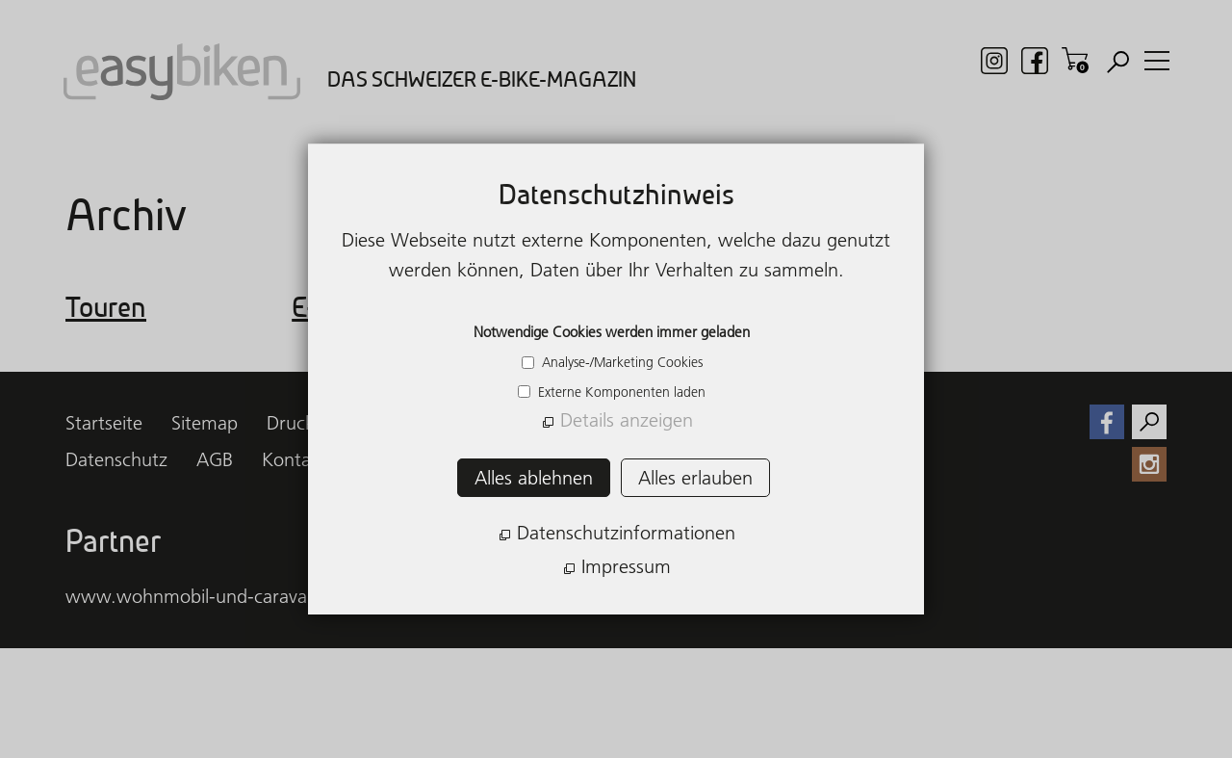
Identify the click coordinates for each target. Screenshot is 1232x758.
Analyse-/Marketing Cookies (620, 362)
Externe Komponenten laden (620, 392)
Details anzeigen (626, 419)
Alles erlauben (695, 477)
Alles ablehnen (534, 477)
